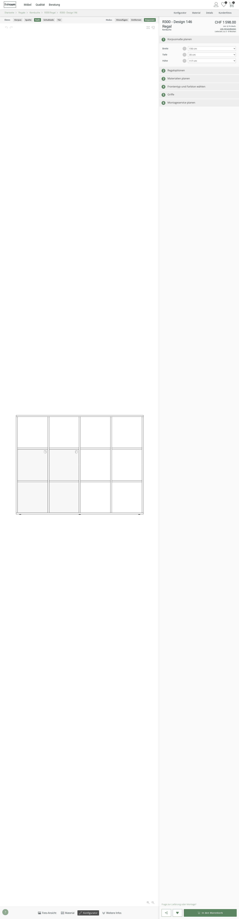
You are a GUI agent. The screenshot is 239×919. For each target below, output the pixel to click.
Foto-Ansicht (47, 913)
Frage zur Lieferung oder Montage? (179, 904)
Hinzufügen (122, 19)
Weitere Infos (111, 913)
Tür (59, 19)
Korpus (17, 19)
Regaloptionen (176, 70)
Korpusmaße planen (180, 39)
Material (68, 913)
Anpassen (150, 19)
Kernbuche (35, 12)
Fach (37, 19)
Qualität (40, 4)
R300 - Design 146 (68, 12)
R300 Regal (50, 12)
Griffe (171, 94)
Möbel (27, 4)
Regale (22, 12)
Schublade (49, 19)
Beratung (54, 4)
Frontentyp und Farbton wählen (186, 86)
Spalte (28, 19)
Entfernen (136, 19)
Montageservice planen (181, 102)
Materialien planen (179, 78)
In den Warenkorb (210, 912)
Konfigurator (88, 913)
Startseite (9, 12)
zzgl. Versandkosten (228, 29)
